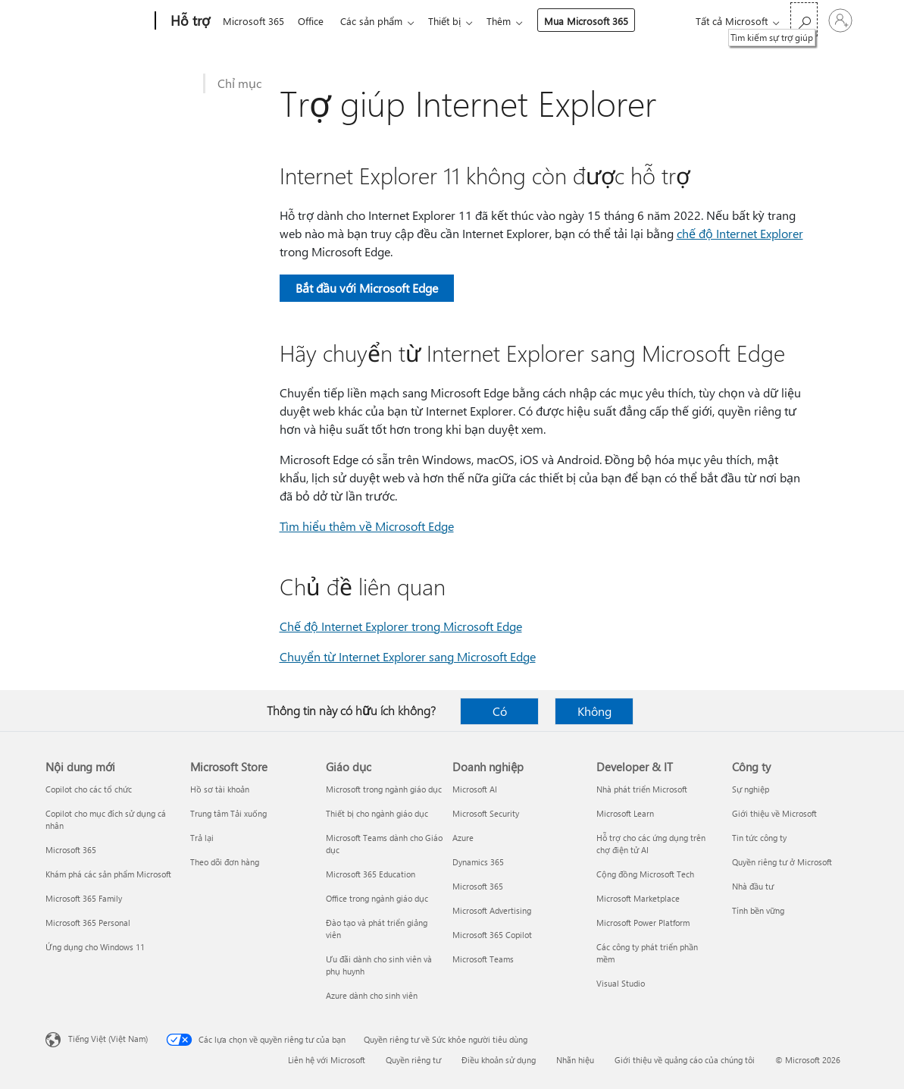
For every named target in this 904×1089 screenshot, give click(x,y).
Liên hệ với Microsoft (326, 1059)
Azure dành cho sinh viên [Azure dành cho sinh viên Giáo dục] (372, 995)
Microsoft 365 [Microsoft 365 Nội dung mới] (70, 849)
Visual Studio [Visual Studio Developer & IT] (620, 983)
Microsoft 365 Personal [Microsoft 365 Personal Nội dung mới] (87, 922)
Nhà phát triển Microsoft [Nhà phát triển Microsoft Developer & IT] (641, 789)
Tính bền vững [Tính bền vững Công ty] (758, 910)
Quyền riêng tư (413, 1059)
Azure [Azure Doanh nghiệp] (463, 837)
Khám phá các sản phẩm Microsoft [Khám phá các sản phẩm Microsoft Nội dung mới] (108, 874)
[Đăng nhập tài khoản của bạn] (840, 20)
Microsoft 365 (253, 20)
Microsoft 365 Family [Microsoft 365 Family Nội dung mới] (83, 898)
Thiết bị (453, 20)
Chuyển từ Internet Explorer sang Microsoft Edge (408, 656)
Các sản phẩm (377, 20)
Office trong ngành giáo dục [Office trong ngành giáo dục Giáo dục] (377, 898)
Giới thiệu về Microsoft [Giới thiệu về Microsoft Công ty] (774, 813)
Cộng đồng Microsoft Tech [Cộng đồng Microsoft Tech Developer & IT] (645, 874)
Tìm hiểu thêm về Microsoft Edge (367, 526)
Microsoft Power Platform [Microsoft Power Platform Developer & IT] (643, 922)
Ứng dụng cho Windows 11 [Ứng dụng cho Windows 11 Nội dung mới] (95, 946)
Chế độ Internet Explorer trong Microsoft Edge (401, 626)
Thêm (511, 20)
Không (594, 711)
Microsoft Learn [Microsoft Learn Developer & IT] (625, 813)
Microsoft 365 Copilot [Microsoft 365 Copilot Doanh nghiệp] (492, 934)
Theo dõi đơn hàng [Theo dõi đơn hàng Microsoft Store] (224, 862)
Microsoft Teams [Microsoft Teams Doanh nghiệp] (483, 959)
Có (500, 711)
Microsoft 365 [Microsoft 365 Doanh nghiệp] (477, 886)
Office (314, 20)
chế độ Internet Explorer (740, 233)
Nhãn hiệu (575, 1059)
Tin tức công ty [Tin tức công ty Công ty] (759, 837)
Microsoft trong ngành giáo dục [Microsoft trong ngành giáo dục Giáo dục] (384, 789)
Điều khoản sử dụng (498, 1059)
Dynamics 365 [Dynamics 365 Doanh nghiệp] (478, 862)
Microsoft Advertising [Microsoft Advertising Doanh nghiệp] (491, 910)
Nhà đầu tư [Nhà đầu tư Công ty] (753, 886)
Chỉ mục (239, 83)
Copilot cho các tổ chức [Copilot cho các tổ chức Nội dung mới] (88, 789)
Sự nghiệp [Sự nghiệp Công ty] (750, 789)
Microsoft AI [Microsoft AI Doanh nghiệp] (474, 789)
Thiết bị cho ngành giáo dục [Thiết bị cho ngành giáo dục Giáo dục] (377, 813)
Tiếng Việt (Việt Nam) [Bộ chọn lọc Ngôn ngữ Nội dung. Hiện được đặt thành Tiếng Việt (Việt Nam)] (108, 1038)
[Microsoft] (97, 21)
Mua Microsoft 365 (598, 20)
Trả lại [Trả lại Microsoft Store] (202, 837)
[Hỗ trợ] (188, 21)
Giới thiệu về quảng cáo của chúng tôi (685, 1059)
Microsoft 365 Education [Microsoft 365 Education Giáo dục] (370, 874)
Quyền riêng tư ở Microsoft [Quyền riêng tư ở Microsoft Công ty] (782, 862)
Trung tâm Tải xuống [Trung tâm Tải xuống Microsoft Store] (228, 813)
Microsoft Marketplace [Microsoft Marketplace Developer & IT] (638, 898)
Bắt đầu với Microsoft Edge (367, 288)
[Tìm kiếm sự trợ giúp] (804, 19)
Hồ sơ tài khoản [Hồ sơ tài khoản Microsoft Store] (219, 789)
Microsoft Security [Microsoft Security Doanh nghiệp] (485, 813)
